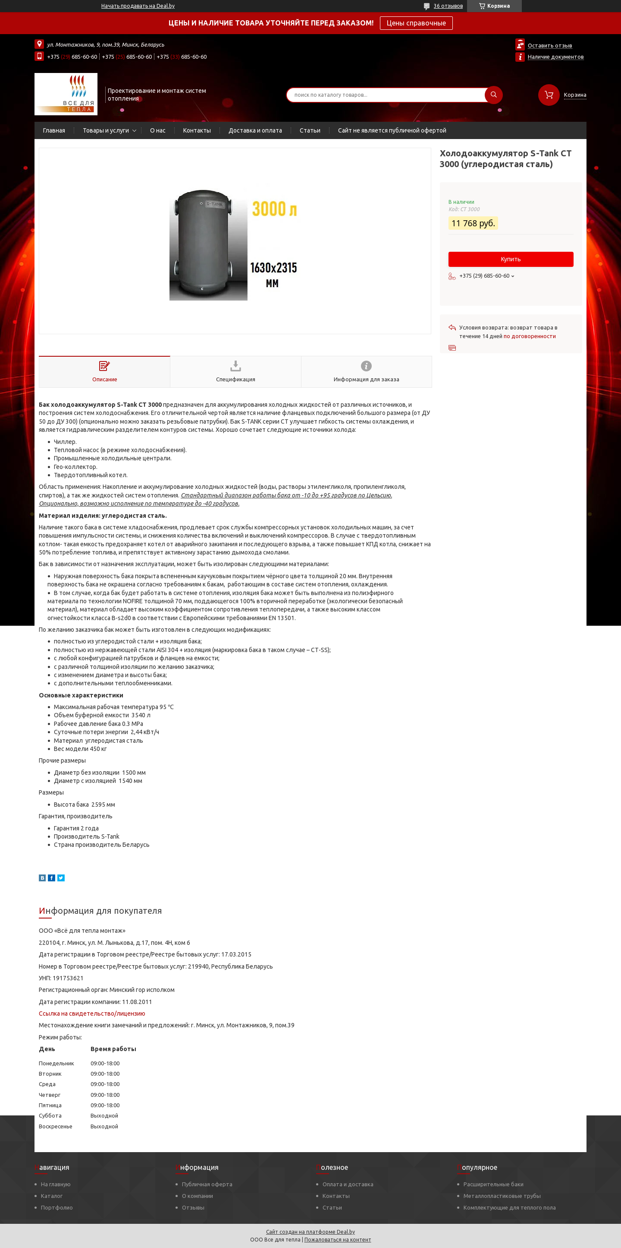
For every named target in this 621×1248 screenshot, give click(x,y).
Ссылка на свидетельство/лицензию (92, 1013)
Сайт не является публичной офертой (392, 130)
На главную (56, 1184)
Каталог (52, 1196)
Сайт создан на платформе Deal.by (310, 1232)
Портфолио (57, 1207)
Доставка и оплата (255, 130)
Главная (54, 130)
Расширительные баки (494, 1184)
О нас (158, 130)
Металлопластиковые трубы (502, 1196)
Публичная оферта (207, 1184)
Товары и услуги (106, 130)
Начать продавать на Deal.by (138, 6)
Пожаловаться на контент (337, 1239)
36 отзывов (448, 6)
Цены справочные (416, 23)
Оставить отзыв (550, 45)
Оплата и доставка (348, 1184)
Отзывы (193, 1207)
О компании (197, 1196)
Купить (511, 259)
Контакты (197, 130)
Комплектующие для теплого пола (510, 1207)
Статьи (310, 130)
